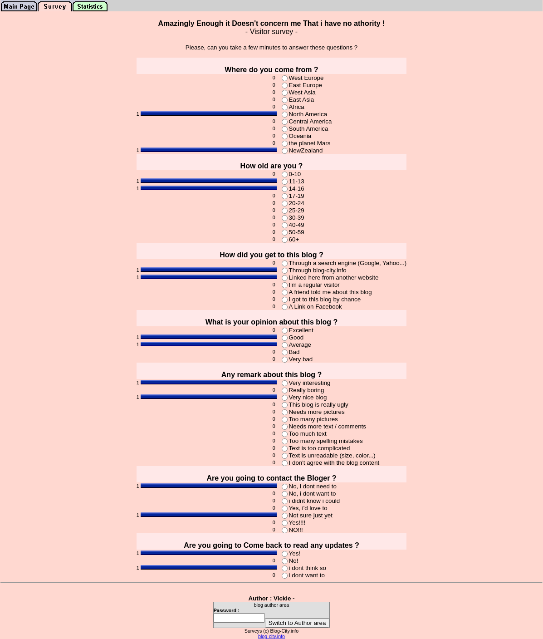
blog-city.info (271, 636)
